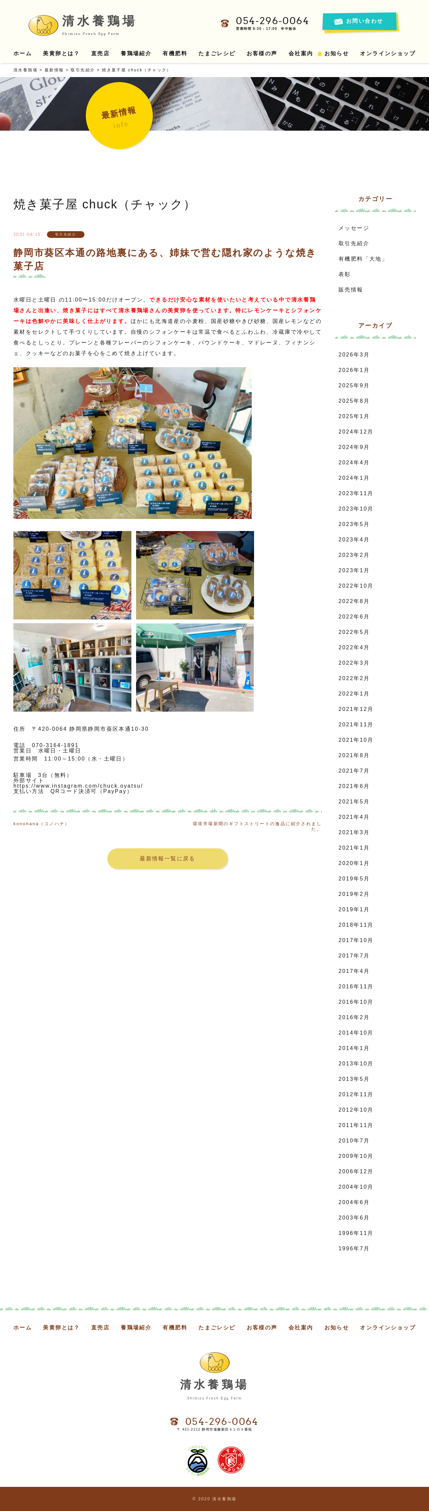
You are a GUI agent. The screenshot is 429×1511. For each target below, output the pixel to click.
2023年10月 (356, 509)
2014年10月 (356, 1033)
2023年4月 (354, 539)
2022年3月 (354, 663)
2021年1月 (354, 848)
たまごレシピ (216, 53)
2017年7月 (354, 956)
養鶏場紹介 (136, 53)
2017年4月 (354, 971)
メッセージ (354, 228)
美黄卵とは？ (61, 53)
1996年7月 (354, 1248)
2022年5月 (354, 632)
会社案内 (301, 53)
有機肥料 (175, 53)
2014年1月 (354, 1048)
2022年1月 (354, 694)
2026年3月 (354, 354)
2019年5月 (354, 878)
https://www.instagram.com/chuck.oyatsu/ (78, 786)
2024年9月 (354, 447)
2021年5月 (354, 801)
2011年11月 (356, 1125)
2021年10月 (356, 740)
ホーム (22, 53)
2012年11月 (356, 1094)
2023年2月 (354, 555)
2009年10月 (356, 1156)
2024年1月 (354, 478)
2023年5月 (354, 524)
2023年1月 (354, 570)
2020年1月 (354, 863)
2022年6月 (354, 616)
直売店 (100, 53)
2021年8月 (354, 755)
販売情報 (351, 289)
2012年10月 (356, 1110)
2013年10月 (356, 1063)
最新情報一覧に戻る (167, 858)
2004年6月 (354, 1202)
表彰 (345, 274)
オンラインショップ (388, 53)
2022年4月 (354, 647)
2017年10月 (356, 940)
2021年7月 (354, 771)
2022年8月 (354, 601)
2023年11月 (356, 493)
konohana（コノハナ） (41, 823)
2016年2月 (354, 1017)
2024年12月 (356, 432)
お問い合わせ (364, 21)
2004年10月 (356, 1187)
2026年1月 (354, 370)
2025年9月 (354, 385)
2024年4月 (354, 462)
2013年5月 (354, 1079)
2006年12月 (356, 1171)
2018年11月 (356, 925)
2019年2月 (354, 894)
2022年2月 (354, 678)
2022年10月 (356, 586)
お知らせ (336, 53)
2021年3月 (354, 832)
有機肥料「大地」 (363, 259)
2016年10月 (356, 1002)
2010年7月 (354, 1140)
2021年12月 (356, 709)
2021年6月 (354, 786)
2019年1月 (354, 909)
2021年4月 (354, 817)
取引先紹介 (354, 243)
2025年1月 (354, 416)
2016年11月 (356, 986)
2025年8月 (354, 401)
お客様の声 (262, 53)
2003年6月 (354, 1218)
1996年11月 (356, 1233)
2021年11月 (356, 724)
